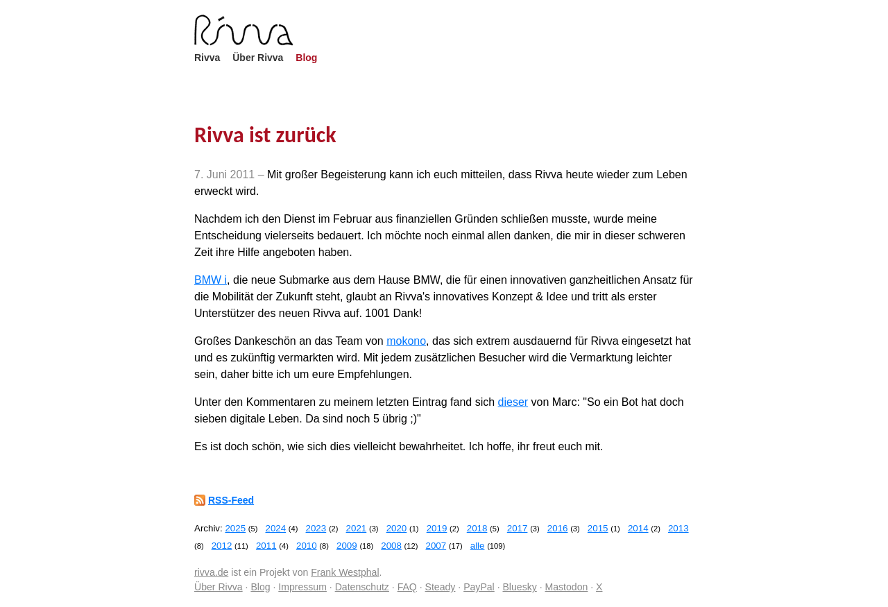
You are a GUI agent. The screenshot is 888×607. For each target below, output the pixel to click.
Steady (440, 586)
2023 (316, 528)
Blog (306, 57)
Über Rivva (257, 57)
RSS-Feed (231, 500)
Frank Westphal (345, 572)
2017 (517, 528)
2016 (557, 528)
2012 (222, 545)
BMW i (210, 280)
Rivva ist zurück (265, 134)
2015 (598, 528)
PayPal (479, 586)
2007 (435, 545)
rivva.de (211, 572)
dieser (513, 402)
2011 (266, 545)
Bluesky (519, 586)
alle (477, 545)
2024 (275, 528)
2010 (306, 545)
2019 (437, 528)
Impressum (302, 586)
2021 (356, 528)
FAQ (407, 586)
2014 (638, 528)
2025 (235, 528)
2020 (396, 528)
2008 (391, 545)
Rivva (207, 57)
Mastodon (566, 586)
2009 (346, 545)
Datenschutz (362, 586)
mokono (406, 341)
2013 (678, 528)
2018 (477, 528)
